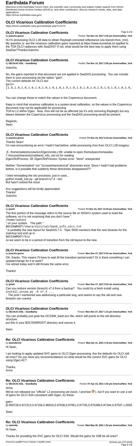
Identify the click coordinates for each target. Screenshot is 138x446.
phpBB (19, 442)
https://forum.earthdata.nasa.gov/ (24, 15)
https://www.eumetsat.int (99, 43)
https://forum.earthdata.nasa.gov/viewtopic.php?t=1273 (35, 26)
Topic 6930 (71, 230)
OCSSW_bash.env (57, 316)
